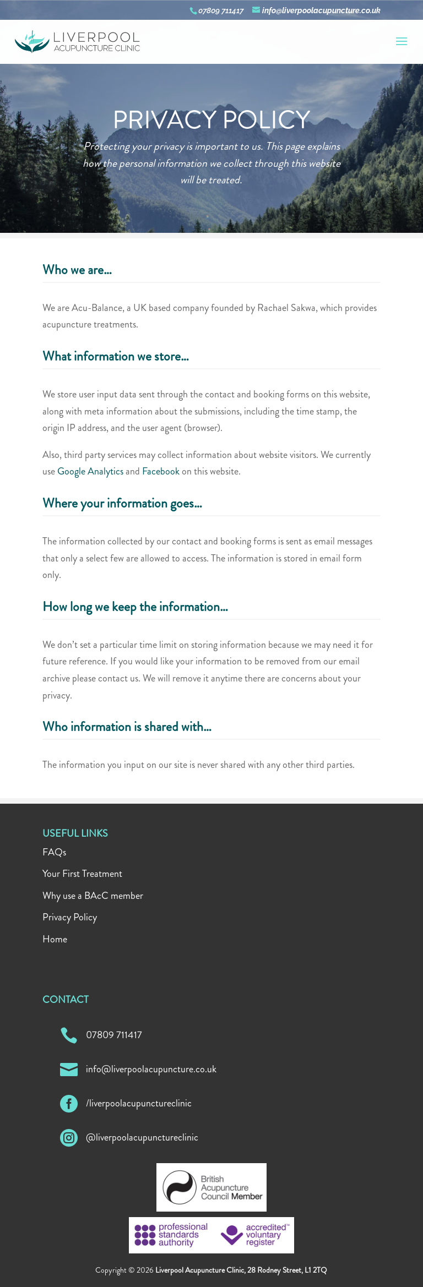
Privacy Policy (69, 917)
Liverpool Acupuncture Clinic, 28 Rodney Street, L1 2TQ (241, 1269)
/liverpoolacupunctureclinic (139, 1103)
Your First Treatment (82, 873)
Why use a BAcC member (92, 895)
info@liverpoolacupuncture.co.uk (151, 1069)
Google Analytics (90, 471)
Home (54, 939)
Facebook (161, 471)
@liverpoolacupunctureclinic (142, 1137)
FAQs (54, 852)
